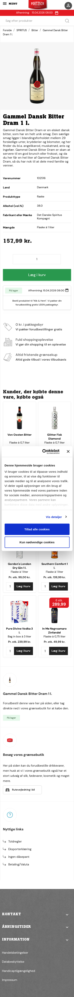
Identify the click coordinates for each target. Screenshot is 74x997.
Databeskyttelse (13, 962)
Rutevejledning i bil (23, 789)
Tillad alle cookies (37, 529)
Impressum (9, 980)
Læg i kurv (37, 275)
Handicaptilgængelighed (18, 971)
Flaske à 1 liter (19, 571)
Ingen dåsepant (18, 857)
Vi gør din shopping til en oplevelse (41, 344)
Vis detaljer (54, 516)
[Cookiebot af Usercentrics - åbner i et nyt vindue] (44, 451)
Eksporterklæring (19, 849)
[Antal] (37, 259)
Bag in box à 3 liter (19, 636)
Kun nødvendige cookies (37, 542)
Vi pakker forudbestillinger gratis (39, 329)
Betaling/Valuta (18, 864)
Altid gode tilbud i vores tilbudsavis (41, 360)
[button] (37, 917)
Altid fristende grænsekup (36, 355)
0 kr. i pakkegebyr (29, 324)
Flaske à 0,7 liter (19, 442)
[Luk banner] (68, 451)
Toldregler (15, 841)
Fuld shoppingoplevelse (34, 339)
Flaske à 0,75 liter (55, 636)
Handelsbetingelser (15, 953)
